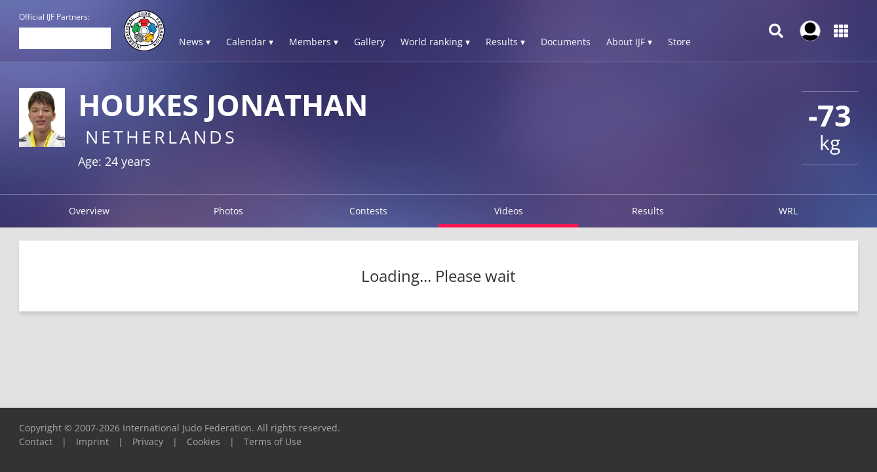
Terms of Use (273, 441)
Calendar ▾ (249, 41)
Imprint (92, 441)
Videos (508, 211)
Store (679, 41)
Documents (566, 41)
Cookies (203, 441)
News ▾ (194, 41)
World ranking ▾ (435, 41)
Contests (368, 211)
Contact (35, 441)
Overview (89, 211)
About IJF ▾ (629, 41)
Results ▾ (505, 41)
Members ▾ (313, 41)
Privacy (147, 441)
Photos (228, 211)
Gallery (369, 41)
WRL (788, 211)
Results (648, 211)
